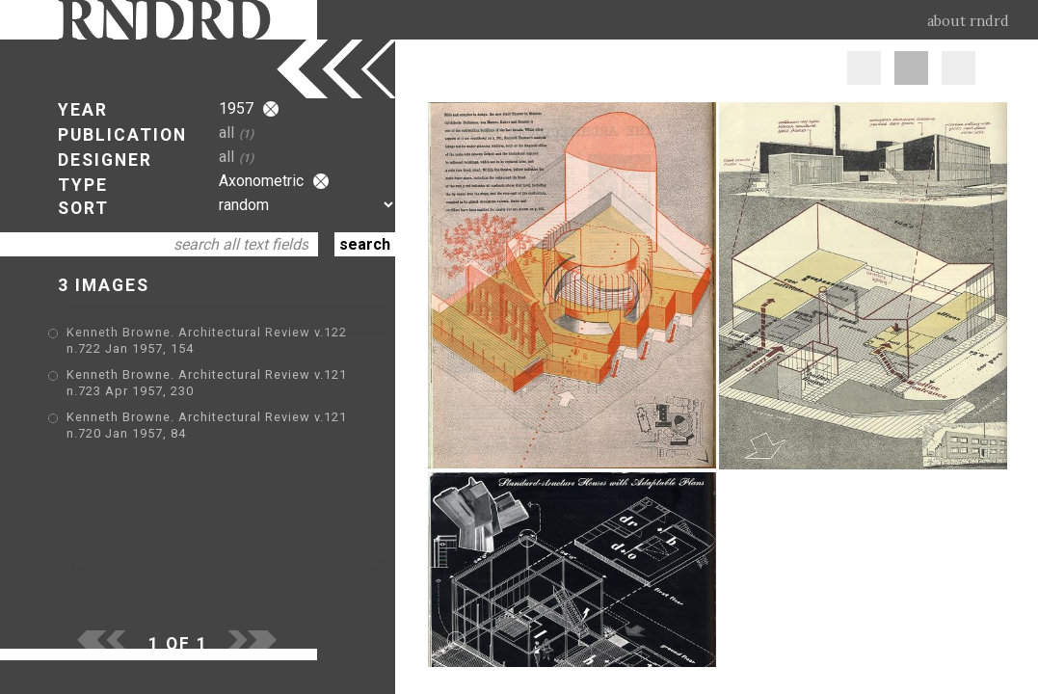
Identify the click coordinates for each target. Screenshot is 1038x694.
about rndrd (968, 21)
